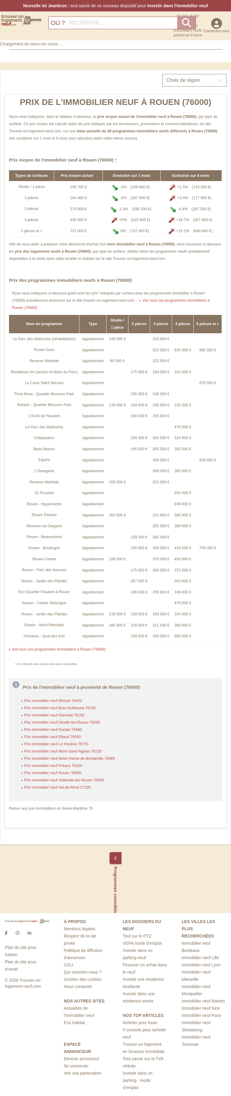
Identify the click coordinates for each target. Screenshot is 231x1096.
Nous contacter (78, 986)
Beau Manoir (44, 449)
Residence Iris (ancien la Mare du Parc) (44, 372)
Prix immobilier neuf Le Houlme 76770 (56, 744)
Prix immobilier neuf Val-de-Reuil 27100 (57, 787)
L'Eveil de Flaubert (44, 416)
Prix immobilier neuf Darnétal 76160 (54, 715)
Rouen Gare (44, 350)
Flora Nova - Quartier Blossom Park (44, 394)
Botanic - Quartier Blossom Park (44, 405)
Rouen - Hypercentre (44, 504)
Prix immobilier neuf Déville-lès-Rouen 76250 (62, 722)
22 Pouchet (44, 493)
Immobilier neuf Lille (200, 957)
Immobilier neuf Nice (201, 1008)
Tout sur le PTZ (137, 936)
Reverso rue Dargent (44, 526)
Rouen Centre (44, 559)
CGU (68, 964)
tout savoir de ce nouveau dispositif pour (115, 5)
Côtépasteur (44, 438)
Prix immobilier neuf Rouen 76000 (53, 773)
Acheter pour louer (140, 1022)
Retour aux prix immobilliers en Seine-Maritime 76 (51, 808)
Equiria (44, 460)
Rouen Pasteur (44, 515)
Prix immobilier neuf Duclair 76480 (53, 730)
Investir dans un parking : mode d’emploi (137, 1080)
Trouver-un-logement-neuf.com (35, 131)
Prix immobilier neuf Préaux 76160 (53, 766)
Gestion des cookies (83, 979)
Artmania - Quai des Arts (44, 636)
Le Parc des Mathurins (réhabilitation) (44, 339)
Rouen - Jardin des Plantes (44, 581)
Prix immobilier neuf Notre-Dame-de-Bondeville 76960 (69, 758)
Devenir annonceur (81, 1058)
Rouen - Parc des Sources (44, 570)
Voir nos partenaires (82, 1073)
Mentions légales (79, 928)
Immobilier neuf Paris (201, 1015)
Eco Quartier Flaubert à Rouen (44, 592)
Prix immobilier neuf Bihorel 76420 (53, 701)
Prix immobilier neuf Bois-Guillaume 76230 (60, 708)
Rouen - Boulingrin (44, 548)
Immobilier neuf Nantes (203, 1001)
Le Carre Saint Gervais (44, 383)
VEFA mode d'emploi (142, 943)
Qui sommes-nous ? (82, 972)
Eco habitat (74, 1022)
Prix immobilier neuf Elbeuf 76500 (52, 737)
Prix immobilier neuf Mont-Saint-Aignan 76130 (63, 751)
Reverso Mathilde (44, 361)
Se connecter (76, 1066)
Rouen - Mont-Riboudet (44, 625)
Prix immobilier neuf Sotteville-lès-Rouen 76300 (64, 780)
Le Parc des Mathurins (44, 427)
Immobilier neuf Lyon (201, 964)
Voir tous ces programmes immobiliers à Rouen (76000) (58, 649)
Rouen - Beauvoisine (44, 537)
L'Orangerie (44, 471)
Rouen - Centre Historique (44, 603)
